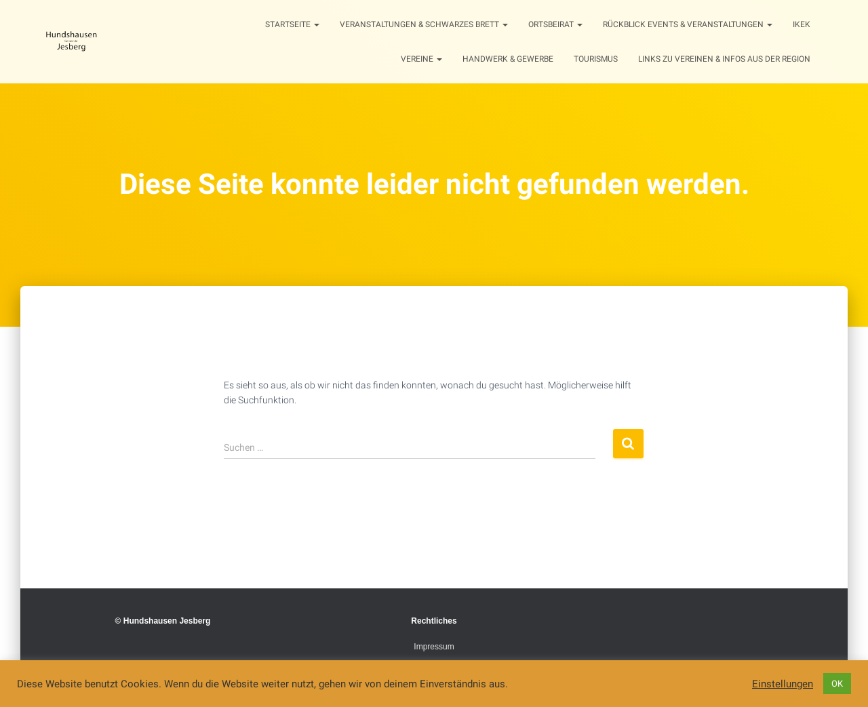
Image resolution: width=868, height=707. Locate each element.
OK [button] (837, 684)
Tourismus (596, 59)
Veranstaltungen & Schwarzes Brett (424, 24)
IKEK (801, 24)
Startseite (292, 24)
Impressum (434, 646)
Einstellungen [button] (782, 684)
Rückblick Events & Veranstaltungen (687, 24)
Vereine (421, 59)
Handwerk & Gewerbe (507, 59)
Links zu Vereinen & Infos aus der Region (724, 59)
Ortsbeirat (555, 24)
